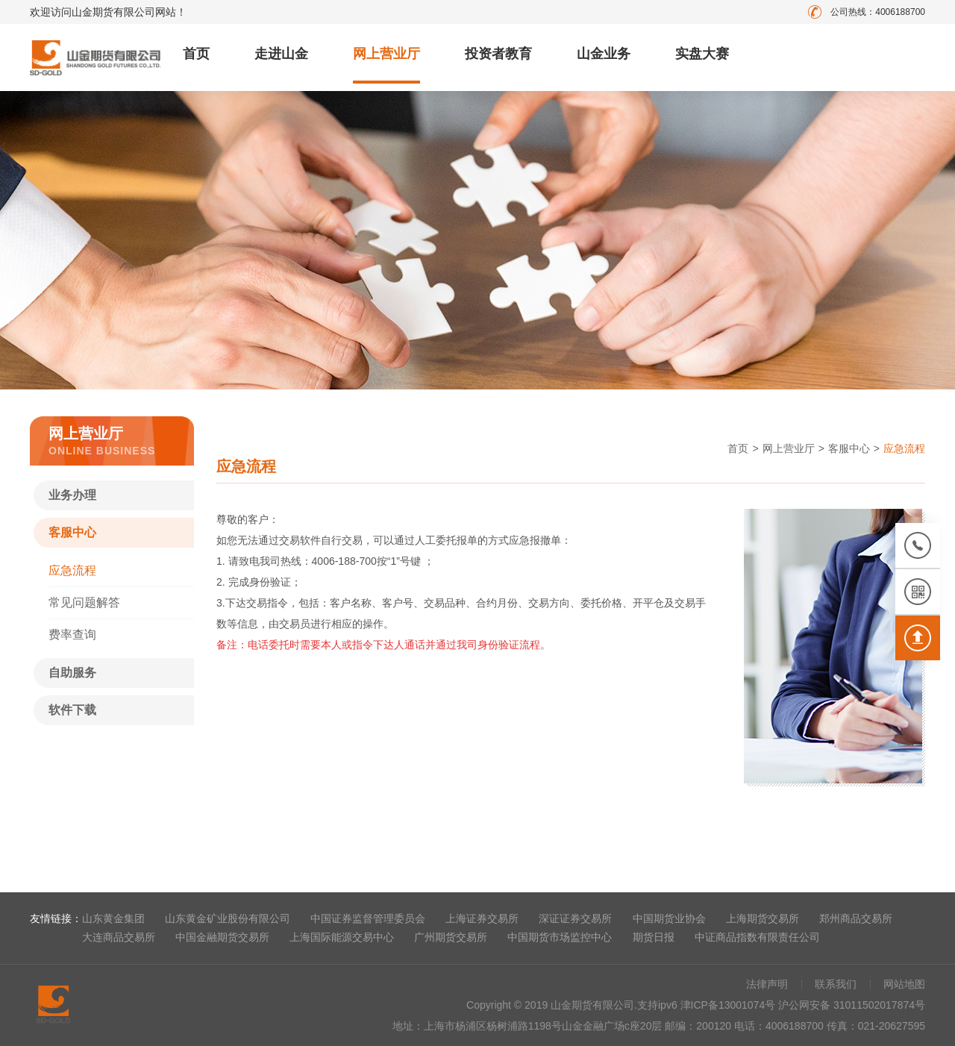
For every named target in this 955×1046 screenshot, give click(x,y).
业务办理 (72, 495)
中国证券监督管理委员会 (367, 918)
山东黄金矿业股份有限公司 (227, 918)
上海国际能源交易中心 (341, 937)
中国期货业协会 (669, 918)
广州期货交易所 (450, 937)
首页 (196, 53)
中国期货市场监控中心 (559, 937)
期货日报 (653, 937)
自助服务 (72, 672)
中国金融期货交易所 (222, 937)
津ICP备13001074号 (729, 1005)
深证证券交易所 (575, 918)
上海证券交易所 (482, 918)
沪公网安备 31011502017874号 (851, 1005)
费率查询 (72, 634)
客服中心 (72, 532)
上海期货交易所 (762, 918)
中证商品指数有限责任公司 (757, 937)
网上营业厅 (386, 53)
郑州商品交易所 (855, 918)
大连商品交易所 (118, 937)
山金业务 (603, 53)
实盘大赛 (702, 53)
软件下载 (72, 710)
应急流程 (72, 570)
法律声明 (767, 984)
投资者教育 (498, 53)
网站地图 (904, 984)
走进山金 (281, 53)
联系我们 (836, 984)
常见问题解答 (84, 602)
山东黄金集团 (113, 918)
